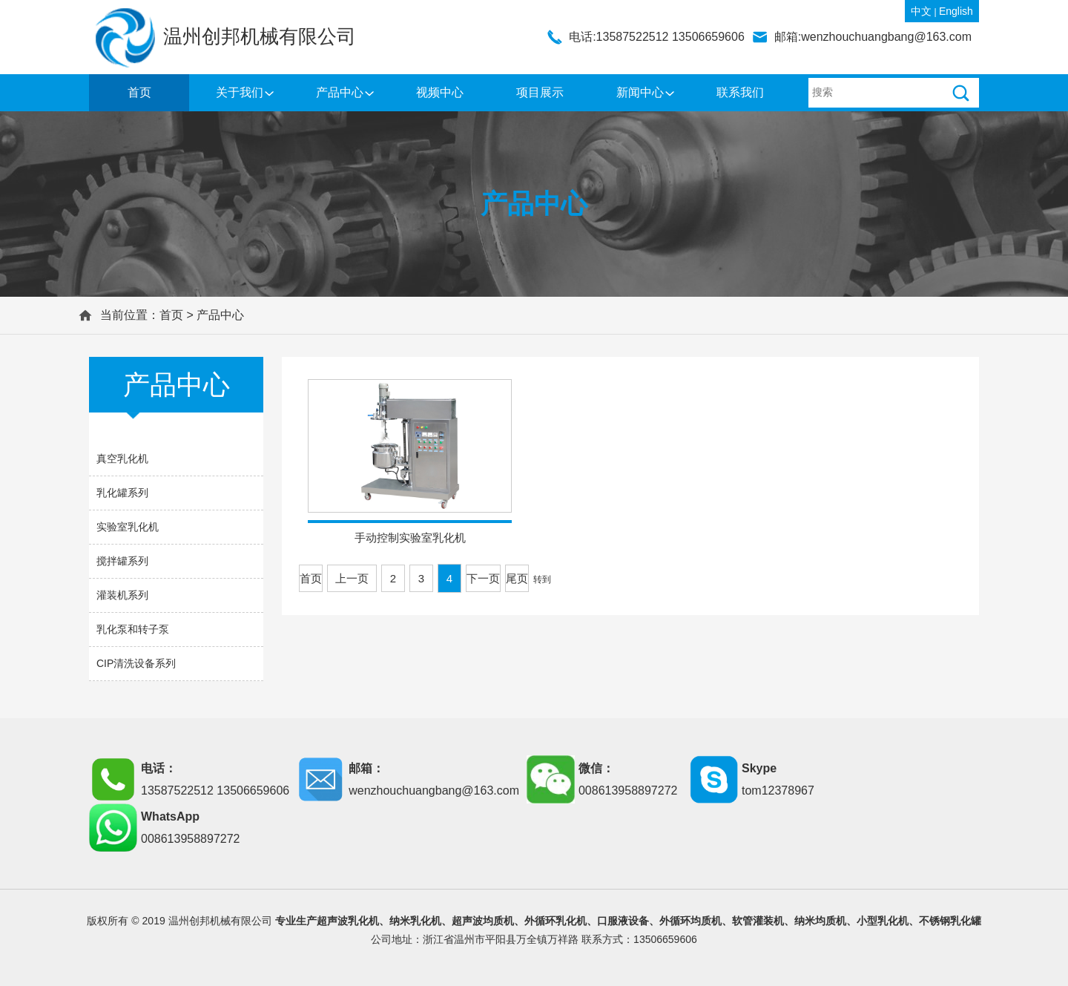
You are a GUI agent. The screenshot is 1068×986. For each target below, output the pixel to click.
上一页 (352, 578)
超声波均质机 (483, 921)
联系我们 (740, 92)
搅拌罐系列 (122, 561)
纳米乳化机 (415, 921)
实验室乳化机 (127, 527)
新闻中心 (640, 92)
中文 (921, 11)
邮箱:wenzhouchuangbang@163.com (873, 36)
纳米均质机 (820, 921)
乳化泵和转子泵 (132, 629)
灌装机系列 (122, 595)
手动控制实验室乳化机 (410, 537)
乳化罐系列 (122, 493)
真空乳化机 (122, 458)
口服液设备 (623, 921)
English (956, 11)
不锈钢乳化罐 (950, 921)
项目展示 (540, 92)
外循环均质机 (690, 921)
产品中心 (339, 92)
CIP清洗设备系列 (136, 663)
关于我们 (239, 92)
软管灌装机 (758, 921)
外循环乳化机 (555, 921)
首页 (139, 92)
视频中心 (440, 92)
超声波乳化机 (348, 921)
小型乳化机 (883, 921)
